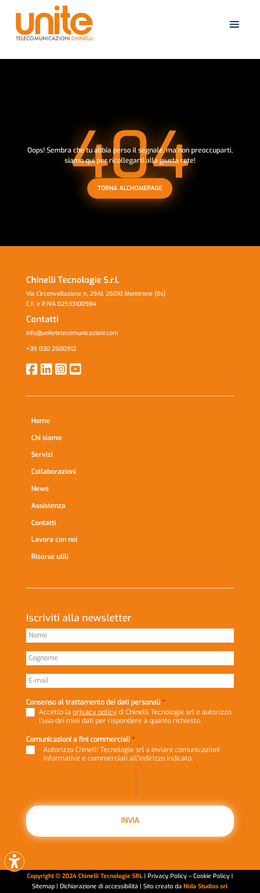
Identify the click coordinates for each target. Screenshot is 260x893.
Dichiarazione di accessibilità (100, 886)
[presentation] (81, 784)
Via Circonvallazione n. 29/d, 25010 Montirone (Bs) (95, 294)
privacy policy (95, 712)
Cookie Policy (212, 876)
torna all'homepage (130, 188)
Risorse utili (49, 556)
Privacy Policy (167, 876)
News (40, 488)
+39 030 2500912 (51, 349)
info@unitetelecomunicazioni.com (73, 333)
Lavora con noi (54, 539)
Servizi (42, 454)
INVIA (130, 820)
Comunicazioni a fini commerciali (80, 739)
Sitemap (43, 886)
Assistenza (48, 505)
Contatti (43, 522)
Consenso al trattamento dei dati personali (95, 702)
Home (40, 420)
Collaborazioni (53, 471)
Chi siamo (46, 437)
